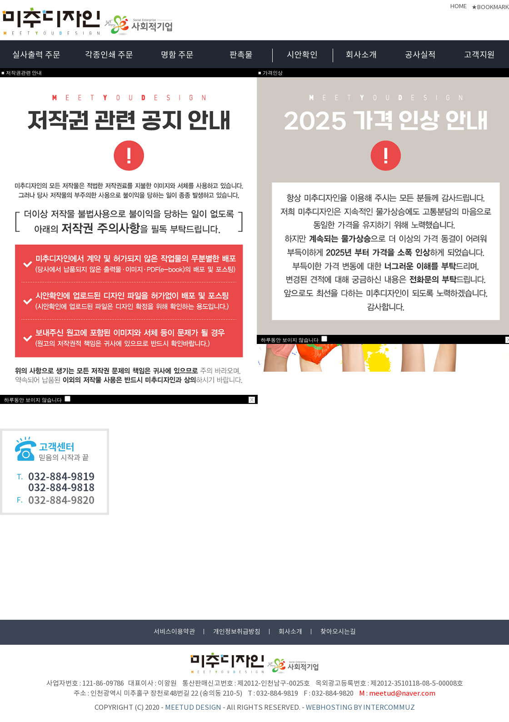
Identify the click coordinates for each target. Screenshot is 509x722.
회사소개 (361, 55)
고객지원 (479, 55)
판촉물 (241, 55)
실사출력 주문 (36, 55)
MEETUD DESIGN (193, 708)
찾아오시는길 (338, 632)
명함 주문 (177, 55)
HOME (458, 6)
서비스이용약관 (174, 632)
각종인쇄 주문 (109, 55)
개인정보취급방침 (236, 632)
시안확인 (302, 55)
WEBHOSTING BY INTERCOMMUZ (360, 708)
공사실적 (420, 55)
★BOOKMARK (490, 7)
